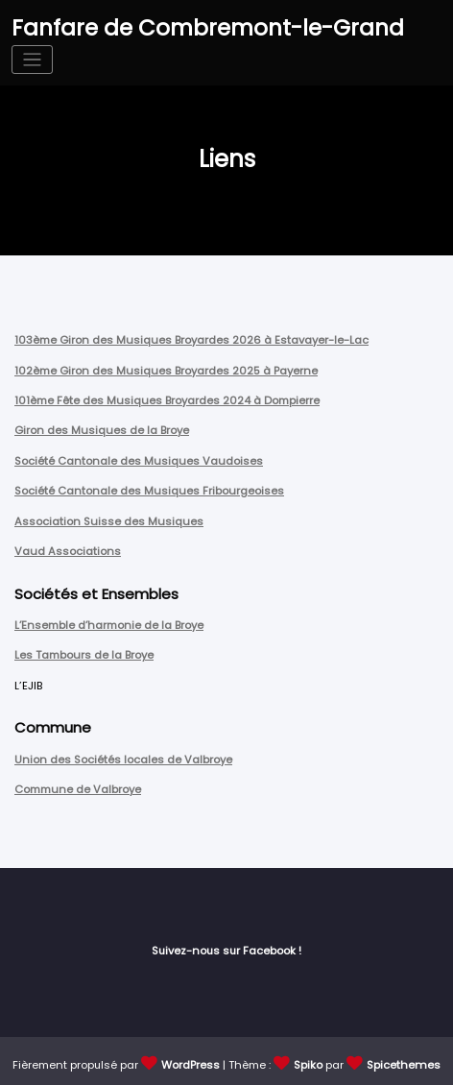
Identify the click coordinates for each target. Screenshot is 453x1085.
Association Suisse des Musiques (107, 518)
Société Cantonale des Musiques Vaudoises (137, 459)
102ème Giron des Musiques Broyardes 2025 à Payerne (165, 369)
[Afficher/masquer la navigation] (32, 59)
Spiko (309, 1059)
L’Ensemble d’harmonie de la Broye (108, 622)
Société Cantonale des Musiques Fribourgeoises (147, 488)
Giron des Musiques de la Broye (100, 429)
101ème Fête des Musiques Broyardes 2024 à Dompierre (166, 399)
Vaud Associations (67, 548)
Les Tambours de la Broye (83, 652)
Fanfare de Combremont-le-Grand (203, 27)
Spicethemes (404, 1059)
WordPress (191, 1059)
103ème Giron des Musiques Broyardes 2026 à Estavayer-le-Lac (190, 340)
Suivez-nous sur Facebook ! (226, 945)
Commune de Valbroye (77, 784)
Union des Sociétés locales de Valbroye (123, 754)
